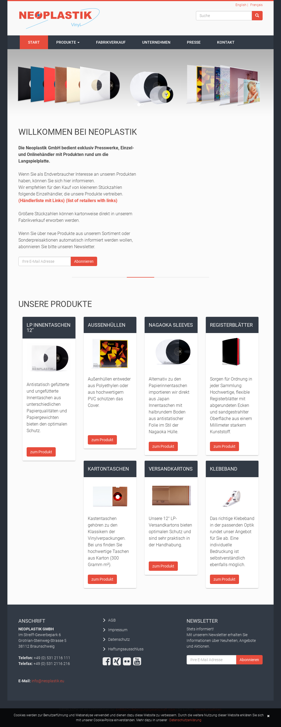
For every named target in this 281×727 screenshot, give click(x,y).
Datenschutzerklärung (185, 720)
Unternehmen (156, 42)
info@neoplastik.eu (48, 681)
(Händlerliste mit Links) (41, 200)
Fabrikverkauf (111, 42)
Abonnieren (84, 261)
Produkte (68, 42)
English (240, 5)
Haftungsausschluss (126, 649)
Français (256, 5)
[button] (267, 716)
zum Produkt (41, 452)
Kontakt (226, 42)
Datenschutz (119, 639)
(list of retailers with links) (91, 200)
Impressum (117, 630)
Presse (194, 42)
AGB (112, 620)
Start (34, 42)
